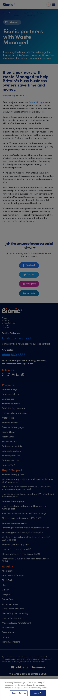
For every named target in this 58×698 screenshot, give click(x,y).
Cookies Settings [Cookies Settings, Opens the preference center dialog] (19, 693)
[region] (29, 688)
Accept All (38, 693)
